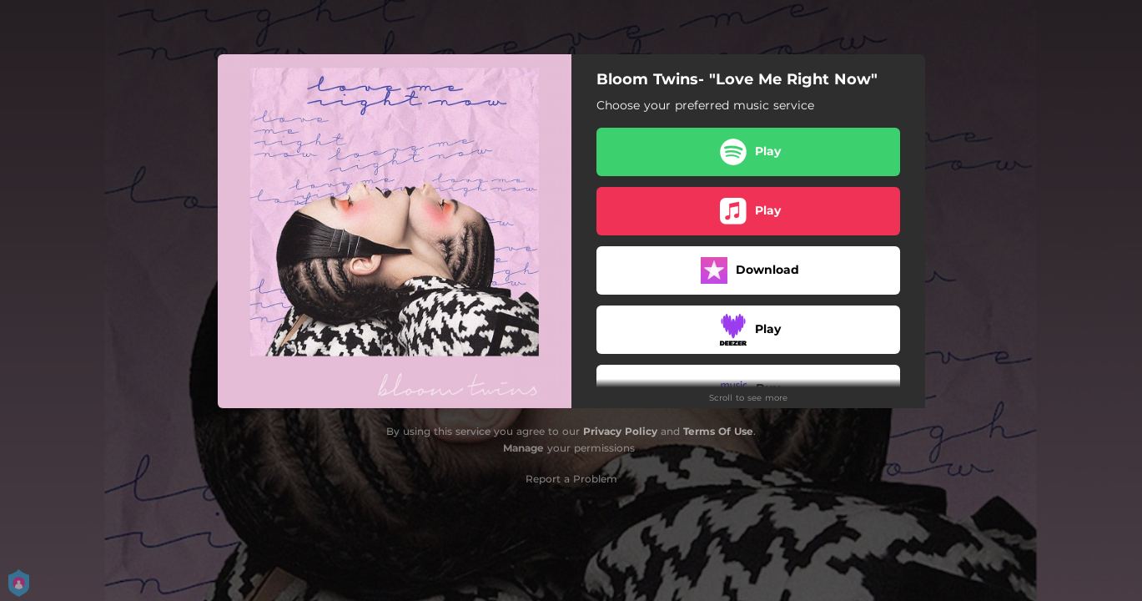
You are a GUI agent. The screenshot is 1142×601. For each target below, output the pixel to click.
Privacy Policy (620, 431)
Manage (523, 448)
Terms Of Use (718, 431)
